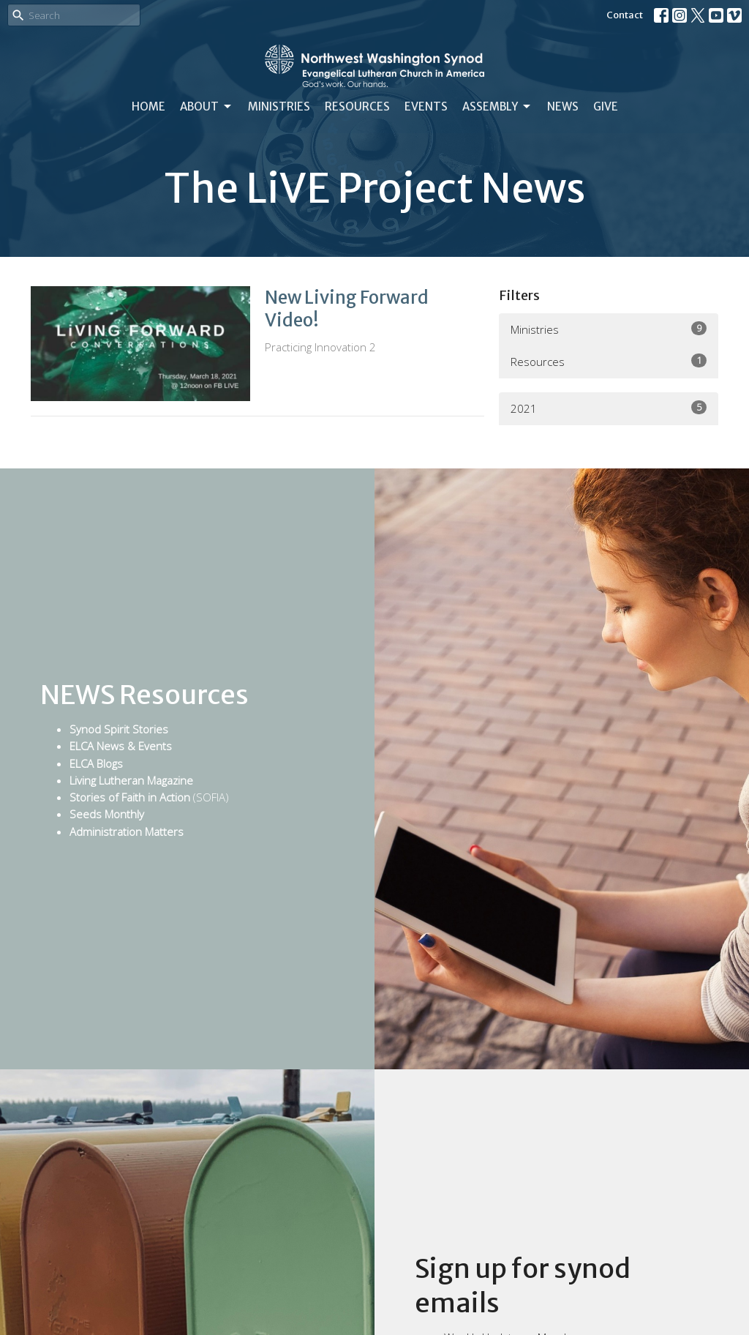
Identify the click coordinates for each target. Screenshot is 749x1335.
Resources (357, 106)
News (563, 106)
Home (148, 106)
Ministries (279, 106)
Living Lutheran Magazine (131, 780)
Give (605, 106)
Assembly (497, 107)
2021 (609, 408)
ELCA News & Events (120, 745)
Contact (624, 15)
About (206, 107)
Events (426, 106)
